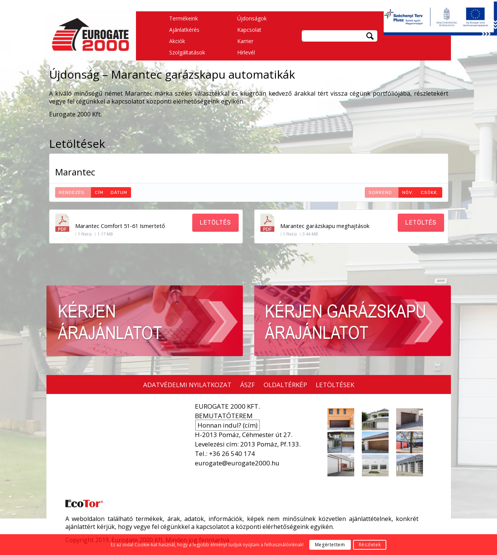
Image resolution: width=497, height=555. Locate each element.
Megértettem (330, 544)
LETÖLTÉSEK (335, 384)
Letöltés (215, 222)
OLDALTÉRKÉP (285, 384)
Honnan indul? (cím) (228, 425)
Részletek (370, 544)
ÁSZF (247, 384)
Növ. (408, 192)
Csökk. (429, 192)
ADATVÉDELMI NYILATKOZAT (187, 384)
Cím (99, 192)
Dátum (119, 192)
